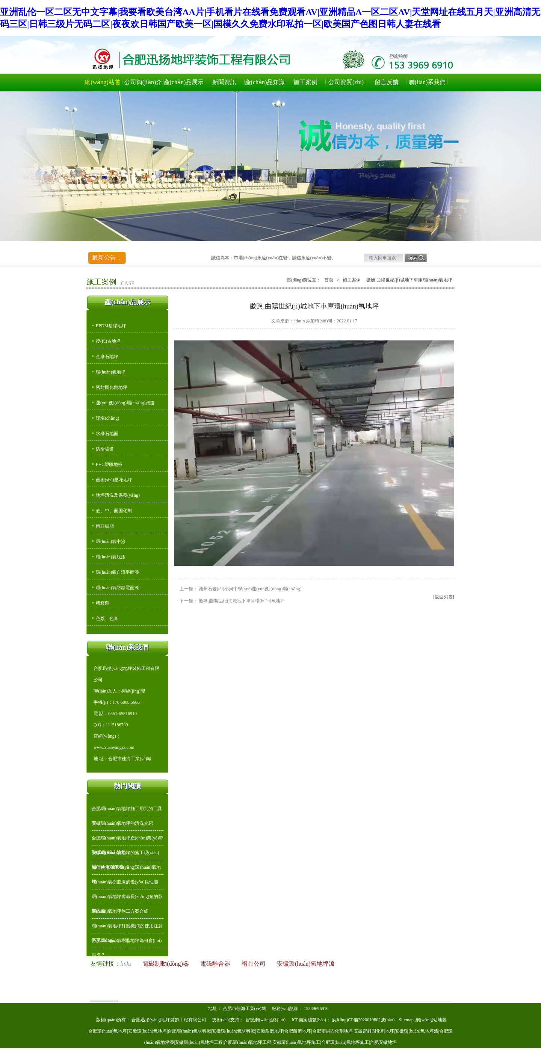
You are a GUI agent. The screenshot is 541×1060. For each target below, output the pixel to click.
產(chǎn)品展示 (184, 82)
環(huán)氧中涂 (110, 541)
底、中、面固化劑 (114, 510)
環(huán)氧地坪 (110, 372)
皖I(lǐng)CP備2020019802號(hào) (364, 1019)
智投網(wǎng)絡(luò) (265, 1019)
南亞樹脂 (105, 526)
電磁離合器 (216, 963)
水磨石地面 (107, 433)
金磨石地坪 (107, 356)
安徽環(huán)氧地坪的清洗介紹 (122, 823)
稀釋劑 (102, 603)
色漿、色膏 (107, 618)
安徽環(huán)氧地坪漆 (306, 963)
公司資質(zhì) (346, 82)
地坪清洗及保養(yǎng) (118, 495)
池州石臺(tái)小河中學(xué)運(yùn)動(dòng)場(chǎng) (250, 588)
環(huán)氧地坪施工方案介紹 (120, 911)
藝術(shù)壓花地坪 (114, 479)
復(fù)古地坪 (108, 341)
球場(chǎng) (107, 418)
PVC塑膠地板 (109, 464)
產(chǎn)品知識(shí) (265, 85)
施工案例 (305, 82)
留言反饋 (387, 82)
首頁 (328, 280)
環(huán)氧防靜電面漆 (117, 587)
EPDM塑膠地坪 (111, 325)
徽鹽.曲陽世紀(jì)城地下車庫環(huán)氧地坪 (242, 600)
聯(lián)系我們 (427, 82)
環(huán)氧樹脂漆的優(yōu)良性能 (125, 882)
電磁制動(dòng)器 (166, 963)
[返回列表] (443, 597)
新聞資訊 (224, 82)
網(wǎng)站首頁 (102, 85)
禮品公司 (254, 963)
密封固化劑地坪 (111, 387)
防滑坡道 (105, 449)
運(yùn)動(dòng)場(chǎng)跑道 (125, 402)
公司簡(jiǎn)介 (143, 82)
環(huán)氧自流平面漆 (117, 572)
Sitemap (406, 1019)
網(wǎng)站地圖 (431, 1019)
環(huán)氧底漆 (110, 556)
